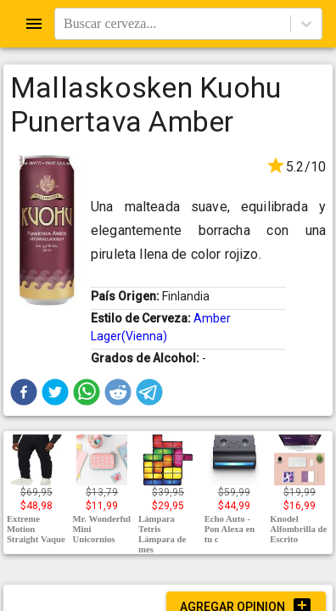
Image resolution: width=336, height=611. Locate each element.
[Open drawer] (34, 23)
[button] (23, 392)
